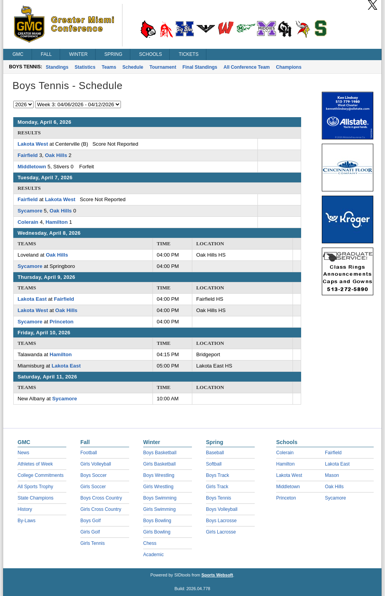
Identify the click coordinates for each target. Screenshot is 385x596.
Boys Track (217, 475)
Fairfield (28, 155)
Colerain (28, 222)
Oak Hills (56, 155)
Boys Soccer (93, 475)
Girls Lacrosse (221, 532)
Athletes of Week (35, 464)
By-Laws (26, 520)
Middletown (32, 167)
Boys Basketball (159, 452)
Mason (332, 475)
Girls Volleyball (95, 464)
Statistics (85, 67)
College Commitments (41, 475)
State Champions (35, 498)
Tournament (162, 67)
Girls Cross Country (100, 509)
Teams (109, 67)
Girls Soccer (93, 486)
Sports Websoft (217, 575)
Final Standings (200, 67)
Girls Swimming (159, 509)
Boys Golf (90, 520)
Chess (149, 543)
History (25, 509)
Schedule (132, 67)
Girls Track (217, 486)
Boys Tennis (218, 498)
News (23, 452)
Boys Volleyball (222, 509)
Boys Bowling (157, 520)
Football (88, 452)
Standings (57, 67)
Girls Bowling (156, 532)
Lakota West (33, 144)
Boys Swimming (159, 498)
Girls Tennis (92, 543)
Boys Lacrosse (221, 520)
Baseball (215, 452)
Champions (289, 67)
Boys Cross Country (101, 498)
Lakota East (32, 299)
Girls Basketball (159, 464)
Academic (153, 554)
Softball (214, 464)
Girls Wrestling (158, 486)
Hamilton (57, 222)
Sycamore (30, 211)
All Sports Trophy (35, 486)
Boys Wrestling (158, 475)
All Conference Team (247, 67)
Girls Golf (90, 532)
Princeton (61, 322)
